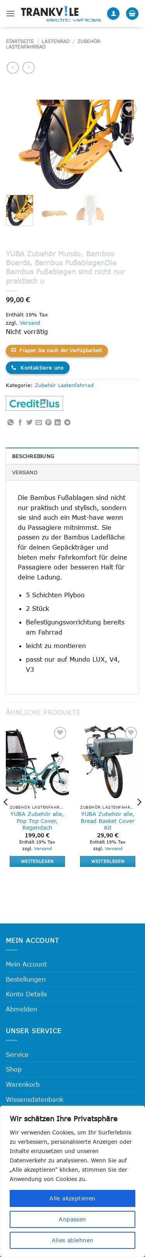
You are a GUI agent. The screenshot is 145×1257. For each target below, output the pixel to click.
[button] (10, 13)
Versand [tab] (25, 472)
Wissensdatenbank (34, 1099)
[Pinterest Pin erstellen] (48, 422)
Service (17, 1054)
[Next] (138, 817)
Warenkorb (23, 1084)
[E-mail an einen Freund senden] (39, 422)
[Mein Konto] (113, 13)
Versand (30, 323)
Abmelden (21, 1009)
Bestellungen (26, 979)
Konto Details (26, 994)
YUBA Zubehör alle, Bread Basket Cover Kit (108, 821)
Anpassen (72, 1219)
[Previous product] (28, 68)
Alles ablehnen (73, 1240)
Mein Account (26, 964)
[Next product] (13, 68)
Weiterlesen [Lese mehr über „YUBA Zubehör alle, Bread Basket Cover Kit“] (107, 861)
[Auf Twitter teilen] (29, 422)
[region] (72, 1181)
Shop (14, 1069)
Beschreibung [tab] (33, 456)
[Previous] (6, 817)
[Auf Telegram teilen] (67, 422)
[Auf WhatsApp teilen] (10, 422)
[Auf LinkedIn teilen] (58, 422)
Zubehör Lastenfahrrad (64, 385)
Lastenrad (56, 41)
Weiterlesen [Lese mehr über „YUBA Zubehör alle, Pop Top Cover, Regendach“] (37, 861)
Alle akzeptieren (72, 1198)
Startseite (20, 41)
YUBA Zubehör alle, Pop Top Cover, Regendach (37, 821)
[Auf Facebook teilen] (20, 422)
